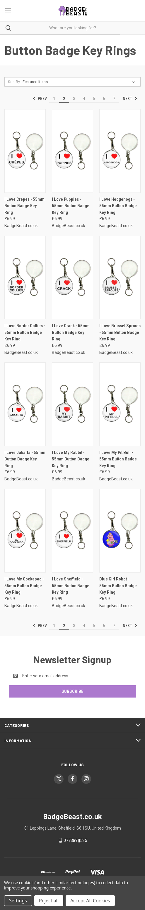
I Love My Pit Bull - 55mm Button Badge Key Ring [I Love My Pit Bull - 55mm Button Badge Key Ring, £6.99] (118, 459)
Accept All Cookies (90, 900)
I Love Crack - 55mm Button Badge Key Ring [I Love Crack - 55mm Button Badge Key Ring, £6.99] (71, 332)
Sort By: (14, 82)
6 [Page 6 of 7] (104, 98)
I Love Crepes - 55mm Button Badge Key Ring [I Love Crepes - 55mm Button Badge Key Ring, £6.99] (24, 206)
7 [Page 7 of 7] (114, 98)
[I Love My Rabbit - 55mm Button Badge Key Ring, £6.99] (72, 404)
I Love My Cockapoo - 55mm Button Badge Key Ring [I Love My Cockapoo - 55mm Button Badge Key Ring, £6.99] (24, 585)
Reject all (49, 900)
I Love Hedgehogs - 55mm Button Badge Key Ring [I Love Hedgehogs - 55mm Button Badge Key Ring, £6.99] (118, 206)
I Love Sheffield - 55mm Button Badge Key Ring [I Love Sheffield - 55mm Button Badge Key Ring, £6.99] (70, 585)
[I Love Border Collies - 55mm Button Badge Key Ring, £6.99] (25, 277)
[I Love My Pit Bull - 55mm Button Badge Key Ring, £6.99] (119, 404)
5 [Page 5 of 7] (94, 98)
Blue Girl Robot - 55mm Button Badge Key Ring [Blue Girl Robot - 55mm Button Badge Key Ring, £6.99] (118, 585)
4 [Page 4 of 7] (84, 98)
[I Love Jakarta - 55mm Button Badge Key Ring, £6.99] (25, 404)
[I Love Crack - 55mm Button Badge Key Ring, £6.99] (72, 277)
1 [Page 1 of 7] (54, 98)
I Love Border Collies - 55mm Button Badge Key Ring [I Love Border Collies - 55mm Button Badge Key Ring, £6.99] (24, 332)
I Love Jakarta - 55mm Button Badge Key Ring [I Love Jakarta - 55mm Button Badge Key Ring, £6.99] (24, 459)
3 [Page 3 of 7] (74, 98)
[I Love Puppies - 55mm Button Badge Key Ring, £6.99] (72, 151)
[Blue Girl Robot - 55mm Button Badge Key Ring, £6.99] (119, 530)
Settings (18, 900)
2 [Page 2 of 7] (64, 98)
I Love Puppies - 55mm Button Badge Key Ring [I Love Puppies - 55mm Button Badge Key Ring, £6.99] (70, 206)
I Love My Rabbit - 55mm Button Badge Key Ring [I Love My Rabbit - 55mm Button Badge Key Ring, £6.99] (70, 459)
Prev (40, 99)
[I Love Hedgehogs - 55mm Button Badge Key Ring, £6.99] (119, 151)
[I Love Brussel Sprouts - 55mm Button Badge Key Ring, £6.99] (119, 277)
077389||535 (75, 840)
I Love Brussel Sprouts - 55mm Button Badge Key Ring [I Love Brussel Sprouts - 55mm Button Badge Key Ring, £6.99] (120, 332)
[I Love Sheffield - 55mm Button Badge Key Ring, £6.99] (72, 530)
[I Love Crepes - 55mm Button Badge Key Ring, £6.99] (25, 151)
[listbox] (80, 81)
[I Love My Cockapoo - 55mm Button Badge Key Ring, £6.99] (25, 530)
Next (130, 99)
